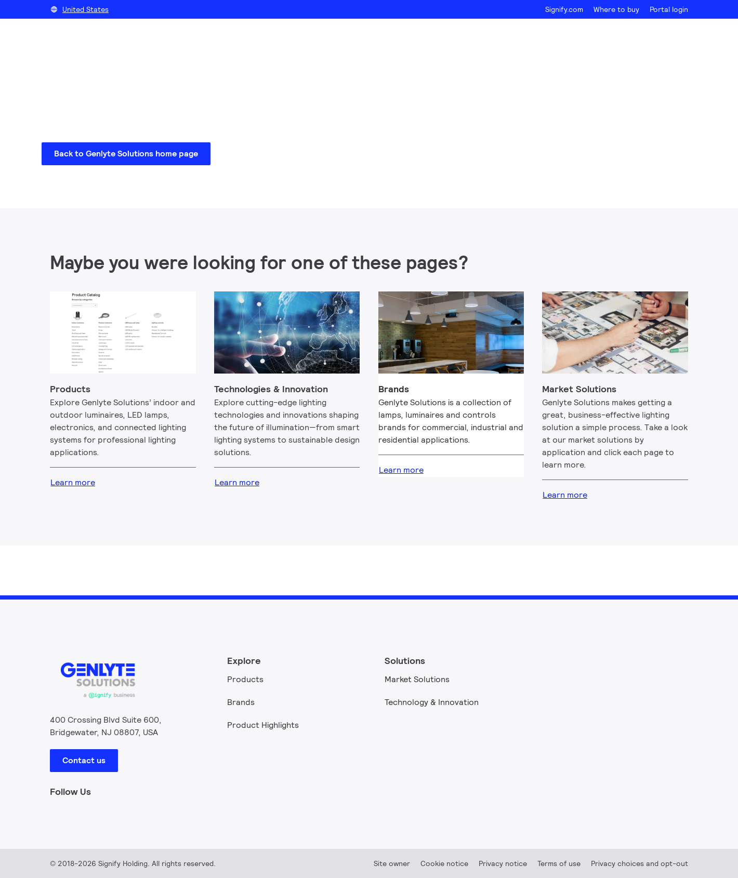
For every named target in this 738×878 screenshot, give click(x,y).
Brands (241, 702)
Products (245, 679)
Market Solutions (417, 679)
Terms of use (559, 863)
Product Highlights (263, 725)
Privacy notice (503, 863)
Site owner (392, 863)
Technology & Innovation (432, 702)
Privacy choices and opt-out (639, 863)
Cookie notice (444, 863)
